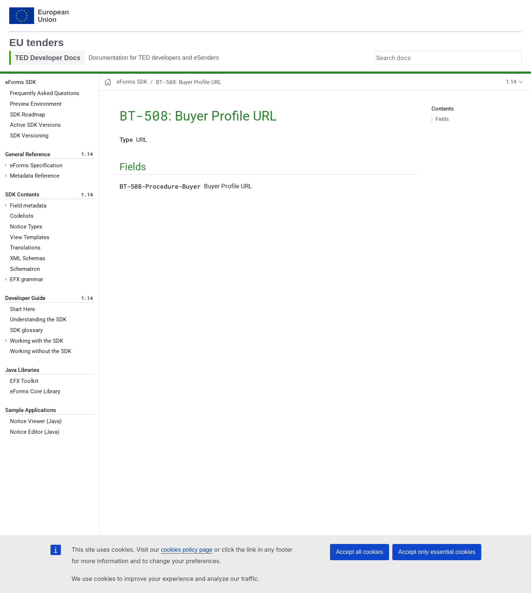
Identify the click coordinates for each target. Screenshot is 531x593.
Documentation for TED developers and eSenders (153, 58)
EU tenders (36, 42)
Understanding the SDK (38, 319)
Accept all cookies (359, 552)
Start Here (22, 309)
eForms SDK (20, 82)
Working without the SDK (40, 351)
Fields (442, 119)
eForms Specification (36, 165)
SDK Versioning (29, 135)
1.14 (511, 82)
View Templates (29, 237)
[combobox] (448, 58)
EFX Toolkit (24, 381)
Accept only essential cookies (436, 552)
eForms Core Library (35, 391)
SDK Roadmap (27, 114)
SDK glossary (26, 330)
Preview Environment (36, 104)
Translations (25, 247)
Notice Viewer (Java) (36, 421)
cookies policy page (186, 550)
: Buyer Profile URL (188, 82)
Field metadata (28, 205)
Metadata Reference (34, 175)
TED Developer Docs (47, 58)
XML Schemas (27, 258)
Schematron (25, 269)
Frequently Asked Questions (44, 93)
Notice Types (26, 226)
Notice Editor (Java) (34, 432)
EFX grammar (26, 279)
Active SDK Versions (35, 125)
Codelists (22, 216)
